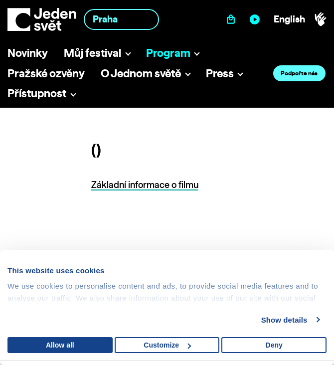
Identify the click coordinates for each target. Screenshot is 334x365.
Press (220, 73)
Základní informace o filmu (144, 185)
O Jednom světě (141, 73)
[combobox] (122, 19)
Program (168, 52)
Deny (274, 345)
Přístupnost (36, 93)
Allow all (60, 345)
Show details (284, 320)
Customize (167, 345)
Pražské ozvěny (46, 73)
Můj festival (92, 52)
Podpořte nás (299, 73)
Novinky (27, 52)
